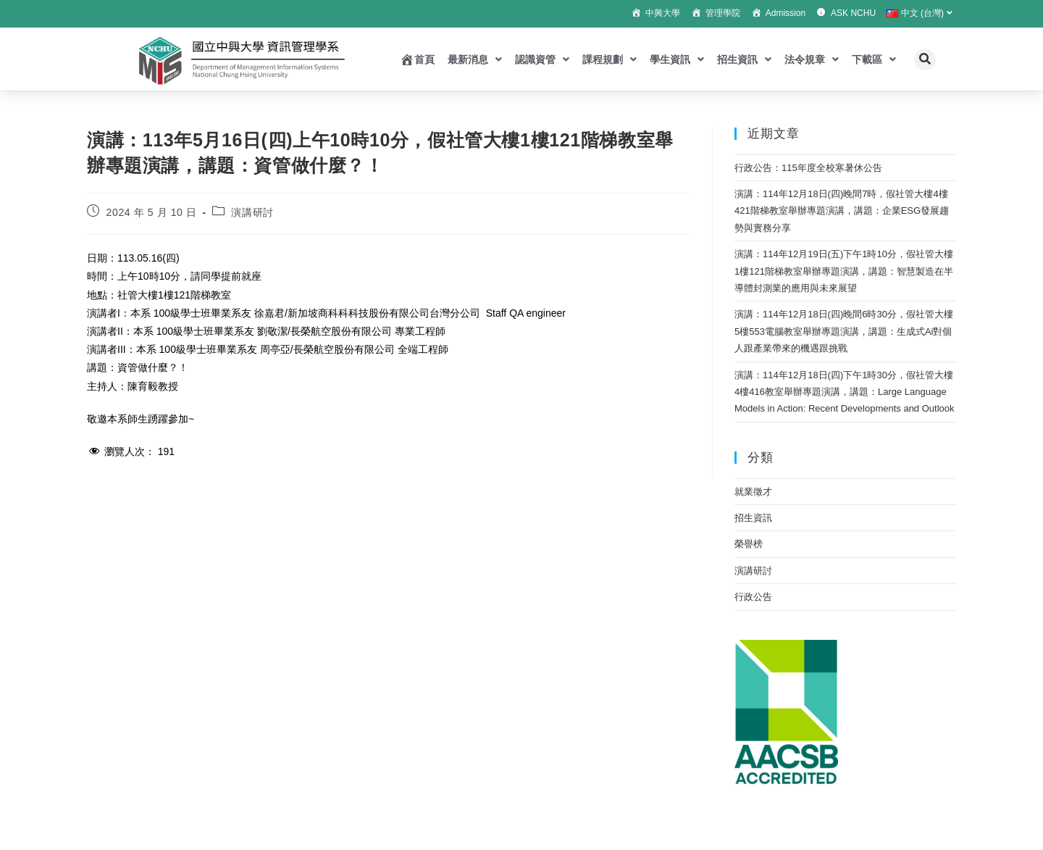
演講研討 (252, 212)
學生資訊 (677, 59)
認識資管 (542, 59)
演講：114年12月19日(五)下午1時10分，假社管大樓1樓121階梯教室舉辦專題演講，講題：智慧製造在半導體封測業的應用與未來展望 (843, 271)
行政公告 (753, 596)
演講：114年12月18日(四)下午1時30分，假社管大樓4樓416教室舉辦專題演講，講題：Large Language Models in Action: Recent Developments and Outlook (844, 392)
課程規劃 (609, 59)
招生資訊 (744, 59)
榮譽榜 (748, 543)
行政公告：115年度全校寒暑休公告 (808, 167)
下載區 (874, 59)
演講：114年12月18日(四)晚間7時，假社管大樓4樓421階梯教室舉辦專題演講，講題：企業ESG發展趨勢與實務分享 (841, 210)
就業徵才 (753, 491)
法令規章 (811, 59)
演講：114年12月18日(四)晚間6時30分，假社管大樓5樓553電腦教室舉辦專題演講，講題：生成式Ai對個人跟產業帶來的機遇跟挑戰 (843, 331)
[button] (925, 59)
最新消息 (475, 59)
